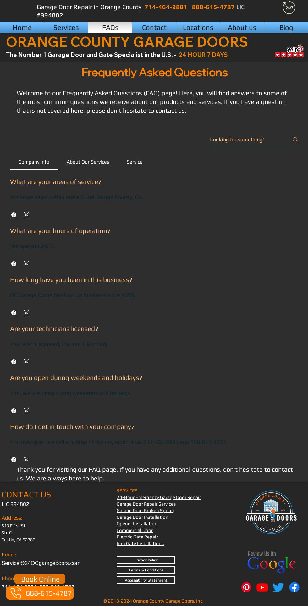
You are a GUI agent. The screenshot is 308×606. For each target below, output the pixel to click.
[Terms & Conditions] (146, 570)
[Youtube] (262, 587)
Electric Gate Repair (137, 536)
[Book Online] (39, 579)
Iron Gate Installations (140, 543)
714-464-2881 (167, 6)
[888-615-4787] (40, 593)
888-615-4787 (214, 6)
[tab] (34, 162)
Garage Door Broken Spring (145, 510)
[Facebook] (294, 587)
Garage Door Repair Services (146, 503)
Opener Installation (137, 523)
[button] (198, 27)
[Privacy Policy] (146, 560)
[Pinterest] (246, 587)
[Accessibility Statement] (146, 580)
